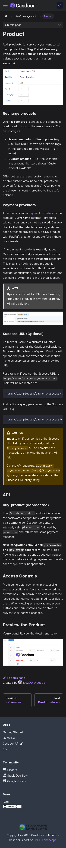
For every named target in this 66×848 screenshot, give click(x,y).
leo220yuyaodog (31, 682)
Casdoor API (13, 743)
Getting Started (13, 732)
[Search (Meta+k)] (59, 5)
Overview (9, 738)
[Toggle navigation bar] (5, 5)
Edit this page (14, 678)
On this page (13, 25)
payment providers (41, 213)
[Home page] (6, 16)
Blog (6, 802)
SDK (6, 749)
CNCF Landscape (45, 840)
